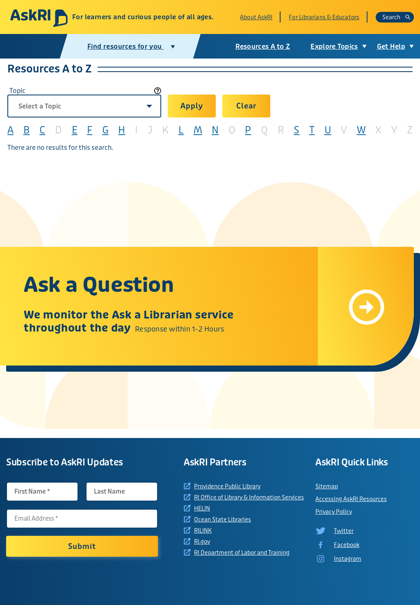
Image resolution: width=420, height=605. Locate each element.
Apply (191, 106)
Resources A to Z (262, 46)
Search (396, 17)
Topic (17, 90)
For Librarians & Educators (324, 17)
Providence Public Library (227, 486)
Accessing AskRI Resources (351, 499)
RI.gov (202, 541)
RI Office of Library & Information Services (249, 497)
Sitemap (326, 486)
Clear (246, 106)
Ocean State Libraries (222, 519)
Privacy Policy (333, 511)
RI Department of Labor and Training (242, 552)
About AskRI (256, 17)
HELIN (202, 508)
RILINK (203, 530)
